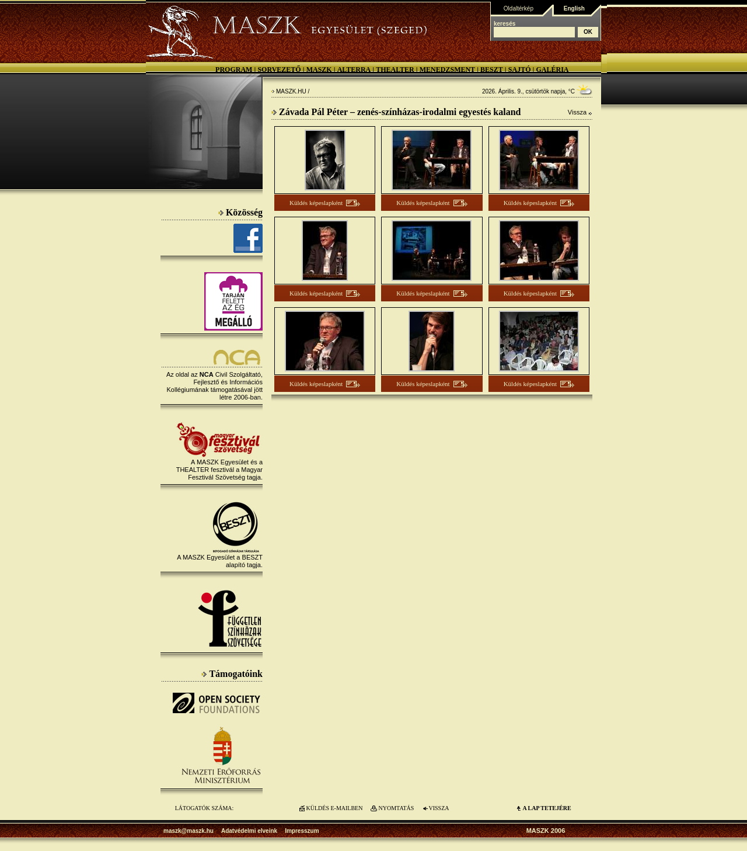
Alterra (354, 69)
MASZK (319, 69)
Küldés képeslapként (316, 202)
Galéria (552, 69)
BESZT (491, 69)
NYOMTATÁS (396, 808)
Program (233, 69)
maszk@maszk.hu (188, 831)
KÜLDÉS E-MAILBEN (334, 808)
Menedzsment (447, 69)
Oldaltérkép (518, 8)
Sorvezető (279, 69)
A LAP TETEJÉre (546, 808)
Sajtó (519, 69)
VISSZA (438, 808)
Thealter (395, 69)
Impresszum (302, 831)
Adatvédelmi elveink (249, 831)
